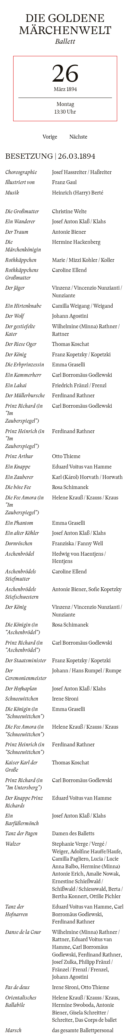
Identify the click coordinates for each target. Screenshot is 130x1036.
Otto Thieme (66, 456)
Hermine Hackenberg (76, 242)
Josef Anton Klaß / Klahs (79, 221)
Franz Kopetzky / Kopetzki (81, 354)
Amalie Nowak (102, 874)
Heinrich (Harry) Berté (77, 193)
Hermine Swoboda (73, 1005)
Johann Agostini (70, 316)
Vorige (48, 137)
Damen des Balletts (73, 833)
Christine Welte (69, 211)
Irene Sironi (65, 699)
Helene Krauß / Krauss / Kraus (85, 497)
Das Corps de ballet (96, 1020)
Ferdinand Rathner (73, 395)
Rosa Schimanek (70, 487)
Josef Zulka (64, 962)
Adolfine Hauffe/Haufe (95, 851)
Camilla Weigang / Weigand (82, 306)
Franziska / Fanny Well (77, 543)
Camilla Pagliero (70, 859)
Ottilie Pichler (105, 896)
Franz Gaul (64, 182)
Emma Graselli (68, 364)
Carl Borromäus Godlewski (82, 375)
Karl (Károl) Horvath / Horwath (87, 477)
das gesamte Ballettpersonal (82, 1030)
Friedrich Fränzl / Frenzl (79, 385)
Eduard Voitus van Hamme (82, 467)
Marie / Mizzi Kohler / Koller (83, 260)
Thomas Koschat (70, 344)
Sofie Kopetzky (105, 589)
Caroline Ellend (69, 270)
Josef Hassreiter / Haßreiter (82, 172)
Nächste (79, 137)
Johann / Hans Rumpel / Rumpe (86, 670)
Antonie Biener (69, 232)
